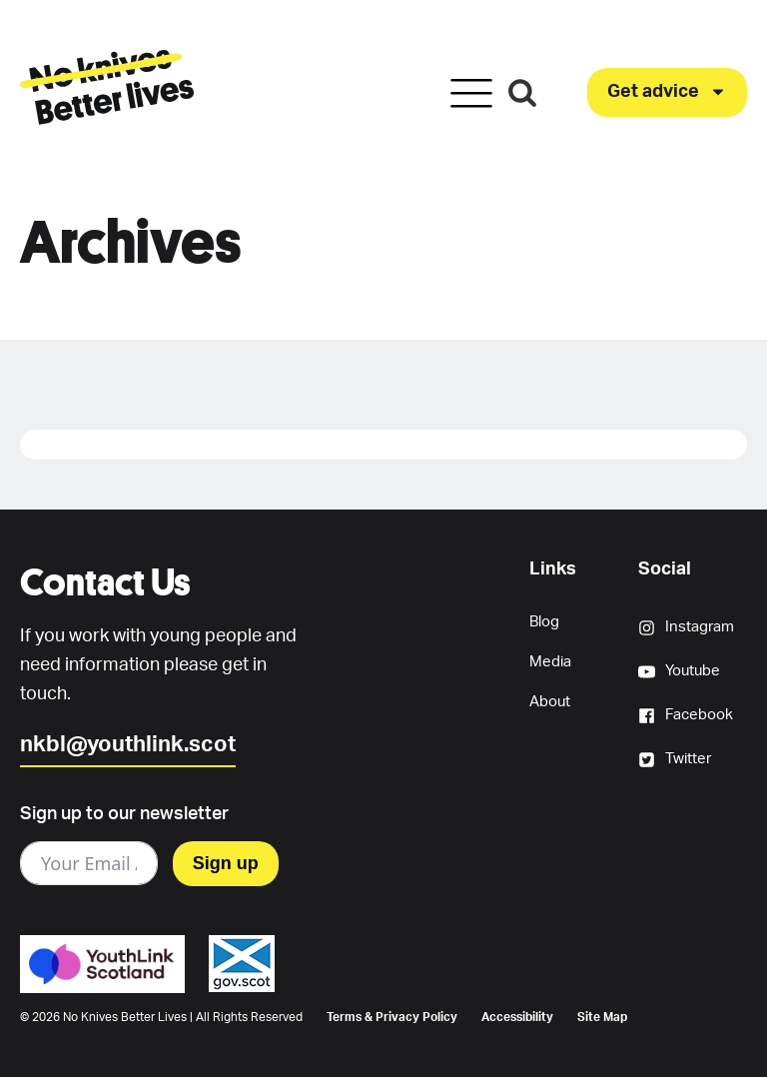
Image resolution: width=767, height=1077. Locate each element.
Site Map (602, 1017)
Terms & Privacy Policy (392, 1017)
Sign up (226, 863)
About (549, 701)
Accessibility (517, 1017)
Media (550, 661)
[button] (667, 92)
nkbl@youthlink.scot (128, 744)
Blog (544, 621)
